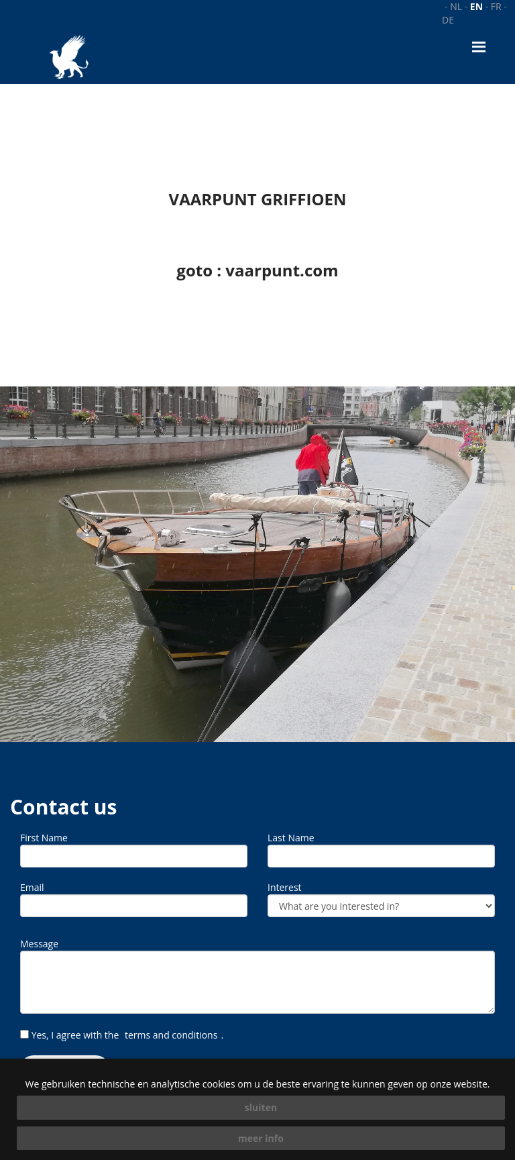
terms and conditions (171, 1035)
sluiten (261, 1107)
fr (496, 6)
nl (456, 6)
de (448, 19)
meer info (261, 1138)
